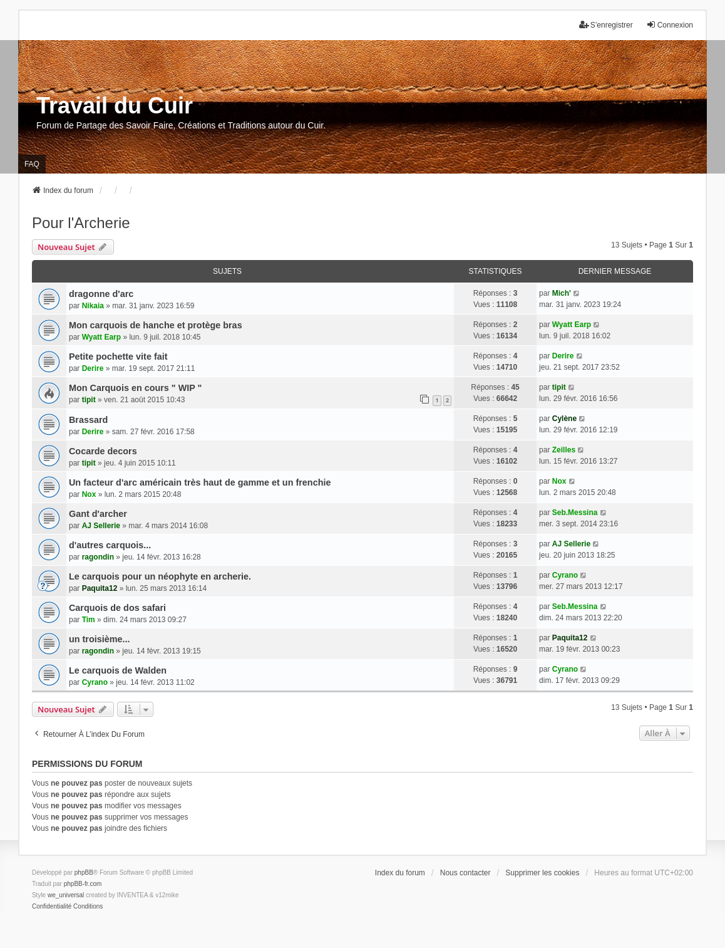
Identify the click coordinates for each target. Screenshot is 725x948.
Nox (89, 494)
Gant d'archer (98, 514)
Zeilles (563, 449)
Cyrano (565, 575)
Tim (88, 619)
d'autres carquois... (110, 545)
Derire (93, 368)
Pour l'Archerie (81, 222)
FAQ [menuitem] (31, 164)
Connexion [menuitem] (669, 24)
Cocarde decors (103, 451)
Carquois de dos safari (117, 608)
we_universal (66, 895)
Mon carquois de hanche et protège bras (155, 325)
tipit (89, 399)
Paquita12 (100, 588)
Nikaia (93, 305)
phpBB (84, 872)
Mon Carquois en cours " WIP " (135, 388)
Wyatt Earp (101, 337)
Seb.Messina (575, 512)
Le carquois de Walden (118, 670)
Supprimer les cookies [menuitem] (542, 872)
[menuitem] (51, 906)
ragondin (98, 557)
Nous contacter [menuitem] (465, 872)
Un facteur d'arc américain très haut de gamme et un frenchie (200, 482)
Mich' (561, 293)
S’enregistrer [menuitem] (606, 24)
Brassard (88, 420)
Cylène (564, 418)
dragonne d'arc (101, 294)
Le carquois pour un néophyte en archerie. (160, 576)
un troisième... (99, 639)
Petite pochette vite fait (118, 357)
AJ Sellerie (101, 525)
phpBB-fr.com (83, 883)
